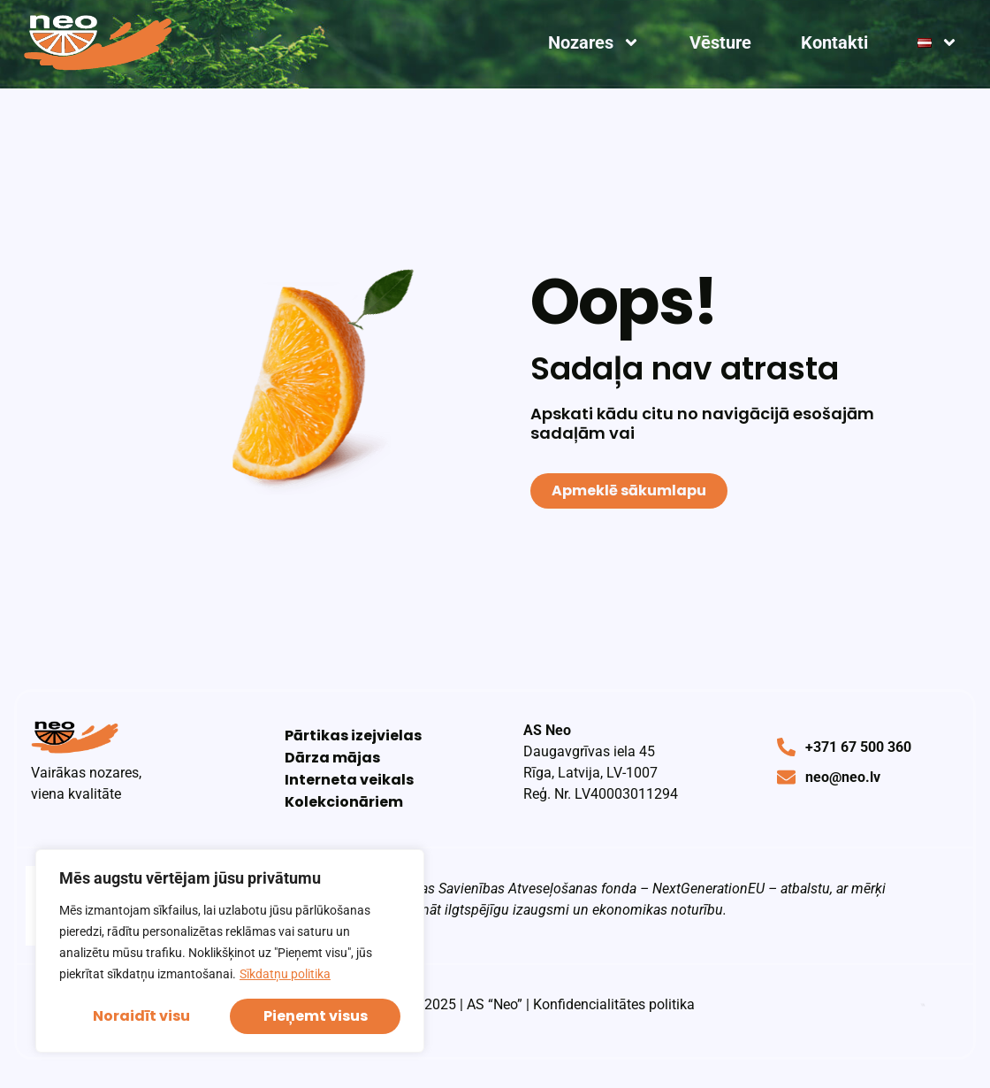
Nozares (594, 42)
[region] (229, 951)
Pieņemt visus (315, 1016)
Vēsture (720, 42)
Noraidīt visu (141, 1016)
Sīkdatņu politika (285, 974)
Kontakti (834, 42)
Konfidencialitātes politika (614, 1004)
